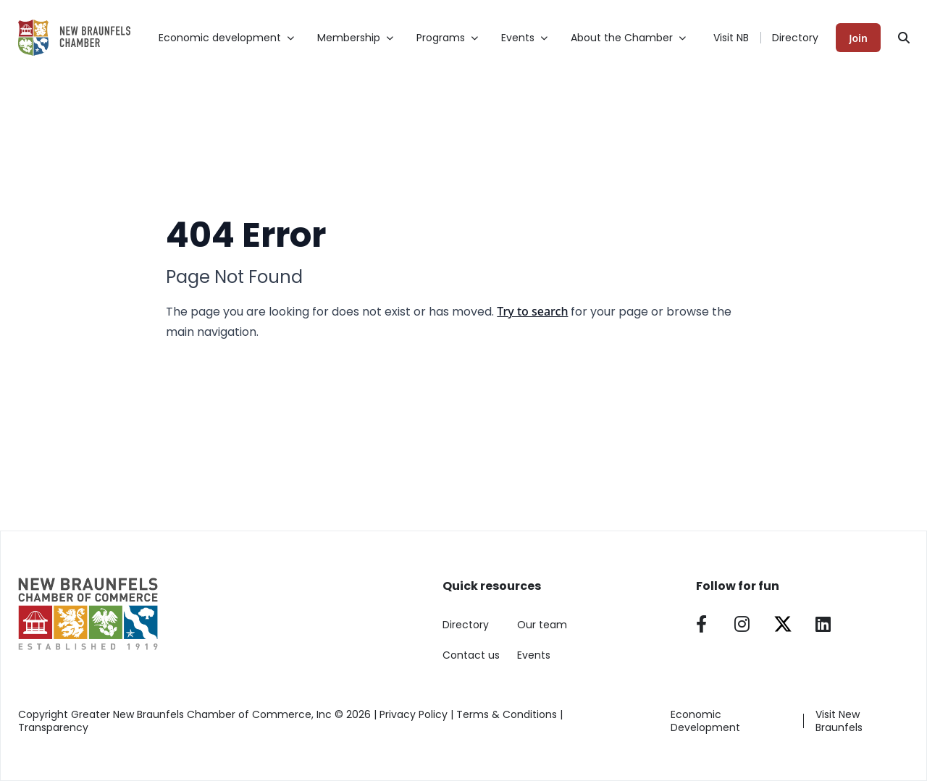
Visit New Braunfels (839, 721)
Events (533, 655)
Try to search (532, 311)
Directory (795, 37)
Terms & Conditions (506, 714)
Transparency (53, 727)
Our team (542, 624)
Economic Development (705, 721)
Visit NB (731, 37)
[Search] (904, 37)
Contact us (471, 655)
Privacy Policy (413, 714)
